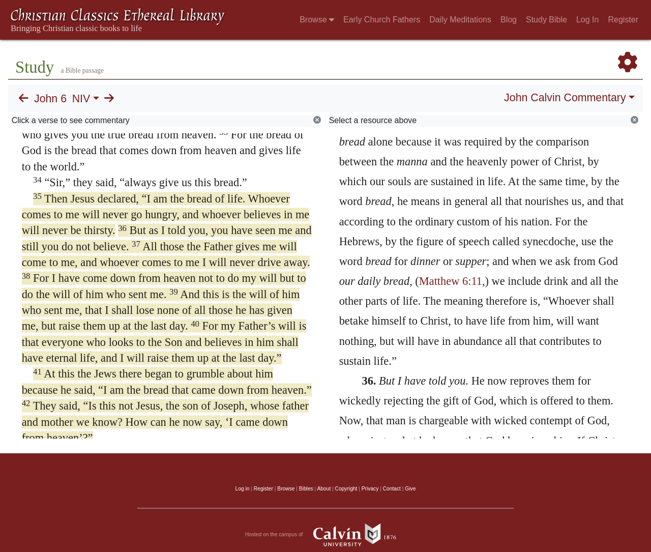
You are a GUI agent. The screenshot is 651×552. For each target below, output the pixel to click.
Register (623, 19)
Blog (508, 19)
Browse (317, 19)
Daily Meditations (460, 19)
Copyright (346, 488)
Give (410, 488)
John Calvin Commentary (565, 98)
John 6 (50, 99)
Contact (392, 488)
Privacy (370, 488)
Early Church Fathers (381, 19)
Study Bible (546, 19)
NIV (81, 99)
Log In (587, 19)
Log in (242, 488)
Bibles (306, 488)
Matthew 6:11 (450, 281)
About (324, 488)
